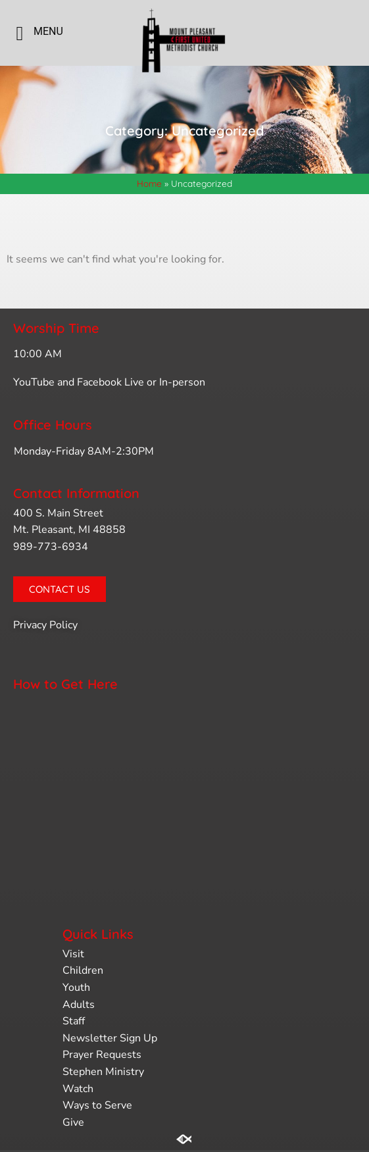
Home (149, 183)
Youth (76, 987)
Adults (78, 1004)
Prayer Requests (101, 1054)
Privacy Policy (45, 625)
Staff (73, 1021)
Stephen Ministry (103, 1071)
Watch (77, 1089)
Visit (73, 954)
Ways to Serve (97, 1105)
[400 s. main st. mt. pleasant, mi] (184, 802)
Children (82, 970)
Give (73, 1122)
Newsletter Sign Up (109, 1038)
